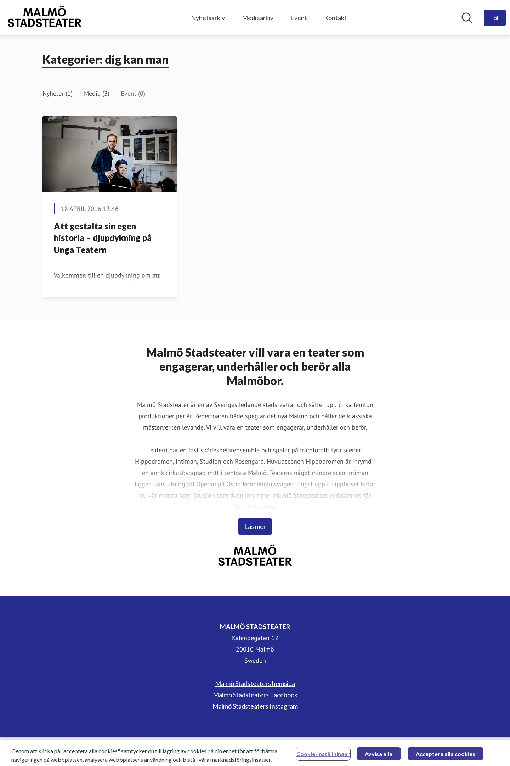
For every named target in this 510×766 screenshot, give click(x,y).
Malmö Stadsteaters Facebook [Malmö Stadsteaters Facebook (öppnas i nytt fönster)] (255, 695)
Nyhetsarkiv (208, 18)
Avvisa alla (378, 755)
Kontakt (335, 18)
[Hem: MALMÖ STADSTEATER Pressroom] (44, 17)
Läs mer (255, 526)
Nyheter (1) (57, 93)
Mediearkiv (257, 18)
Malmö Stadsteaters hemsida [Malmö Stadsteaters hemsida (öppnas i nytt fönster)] (255, 683)
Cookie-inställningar (323, 755)
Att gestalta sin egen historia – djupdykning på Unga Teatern (103, 238)
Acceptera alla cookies (445, 755)
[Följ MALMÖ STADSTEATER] (495, 18)
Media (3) (96, 93)
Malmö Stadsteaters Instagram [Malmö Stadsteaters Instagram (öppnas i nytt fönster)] (255, 706)
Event (298, 18)
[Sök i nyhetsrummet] (466, 17)
